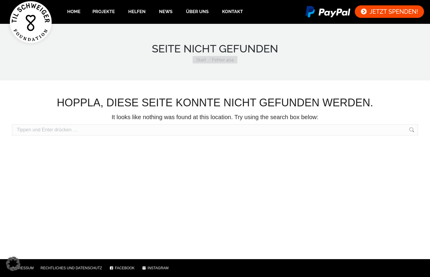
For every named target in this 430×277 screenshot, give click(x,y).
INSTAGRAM (155, 268)
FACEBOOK (122, 268)
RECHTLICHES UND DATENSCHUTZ (71, 268)
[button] (13, 264)
